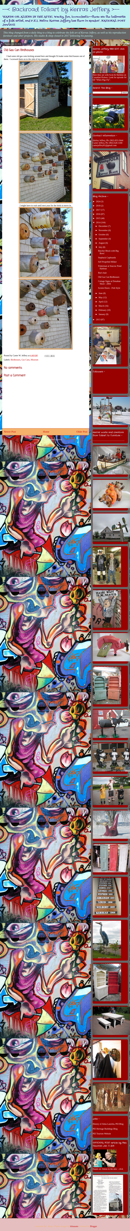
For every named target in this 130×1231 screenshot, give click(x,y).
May (101, 297)
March (102, 306)
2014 (98, 222)
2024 (98, 201)
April (101, 301)
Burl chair (102, 273)
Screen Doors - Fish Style (109, 288)
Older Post (81, 431)
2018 (98, 205)
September (103, 239)
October (102, 234)
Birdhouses (15, 360)
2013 (98, 319)
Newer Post (10, 431)
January (102, 314)
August (102, 243)
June (101, 293)
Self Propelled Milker (107, 262)
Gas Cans (25, 360)
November (103, 230)
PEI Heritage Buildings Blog (105, 1129)
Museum (34, 360)
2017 (98, 210)
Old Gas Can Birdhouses (108, 277)
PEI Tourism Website (102, 1133)
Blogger (93, 1226)
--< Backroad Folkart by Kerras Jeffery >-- (60, 9)
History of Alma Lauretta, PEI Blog (108, 1124)
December (103, 226)
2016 (98, 214)
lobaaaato (74, 1226)
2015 (98, 218)
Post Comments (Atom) (51, 439)
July (101, 247)
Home (46, 431)
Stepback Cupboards (107, 257)
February (103, 310)
